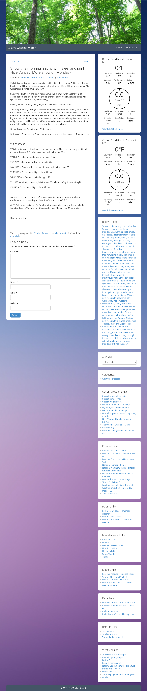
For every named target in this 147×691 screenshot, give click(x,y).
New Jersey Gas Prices (112, 545)
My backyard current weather (115, 407)
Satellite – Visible (110, 634)
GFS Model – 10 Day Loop (114, 576)
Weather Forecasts (42, 233)
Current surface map (111, 398)
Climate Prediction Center (114, 450)
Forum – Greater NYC (112, 516)
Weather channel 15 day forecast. (117, 485)
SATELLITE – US (109, 631)
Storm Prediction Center (113, 482)
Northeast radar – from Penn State (118, 602)
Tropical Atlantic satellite (113, 637)
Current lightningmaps (112, 657)
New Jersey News (110, 548)
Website (14, 303)
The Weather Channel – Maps (116, 424)
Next (86, 61)
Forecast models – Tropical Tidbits (118, 574)
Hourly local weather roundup (116, 404)
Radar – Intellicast (110, 611)
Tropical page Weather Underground (119, 674)
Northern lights (109, 551)
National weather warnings (114, 410)
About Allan (131, 47)
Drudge (105, 542)
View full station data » (112, 129)
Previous (16, 61)
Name (14, 282)
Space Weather (109, 554)
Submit (15, 315)
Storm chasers (109, 671)
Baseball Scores (109, 539)
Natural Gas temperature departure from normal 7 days (118, 667)
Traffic (105, 556)
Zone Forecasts (109, 493)
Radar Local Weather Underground (118, 614)
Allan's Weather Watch (22, 47)
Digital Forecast (109, 660)
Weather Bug (108, 427)
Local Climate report (111, 663)
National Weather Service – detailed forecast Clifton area (118, 469)
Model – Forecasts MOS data (115, 579)
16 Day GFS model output (114, 654)
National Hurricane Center (114, 465)
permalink (14, 236)
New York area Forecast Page (116, 479)
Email (13, 292)
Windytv (106, 677)
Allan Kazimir (63, 77)
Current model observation (114, 396)
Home (119, 47)
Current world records (112, 401)
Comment (15, 251)
